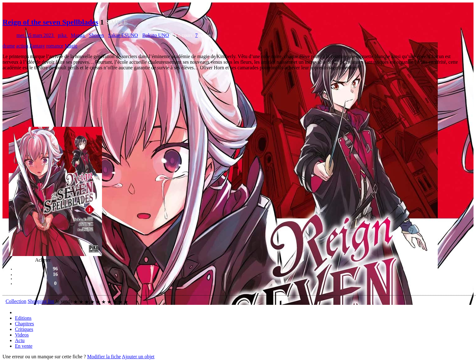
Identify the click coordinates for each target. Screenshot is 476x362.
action (22, 45)
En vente (23, 346)
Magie (71, 45)
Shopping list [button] (41, 301)
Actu (20, 340)
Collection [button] (16, 301)
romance (54, 45)
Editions (23, 318)
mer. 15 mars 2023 (35, 35)
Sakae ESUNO (123, 35)
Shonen (96, 35)
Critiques (24, 329)
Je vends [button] (63, 301)
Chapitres (24, 323)
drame (8, 45)
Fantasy (37, 45)
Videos (22, 334)
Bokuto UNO (155, 35)
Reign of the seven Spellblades (50, 22)
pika (63, 35)
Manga (78, 35)
